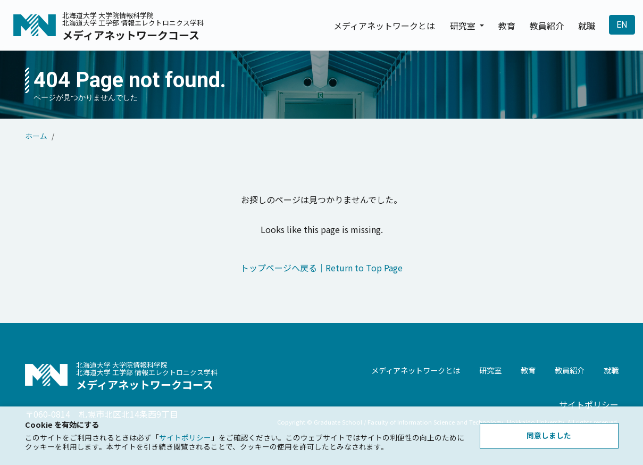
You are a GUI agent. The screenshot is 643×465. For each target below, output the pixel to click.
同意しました (549, 435)
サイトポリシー (185, 437)
